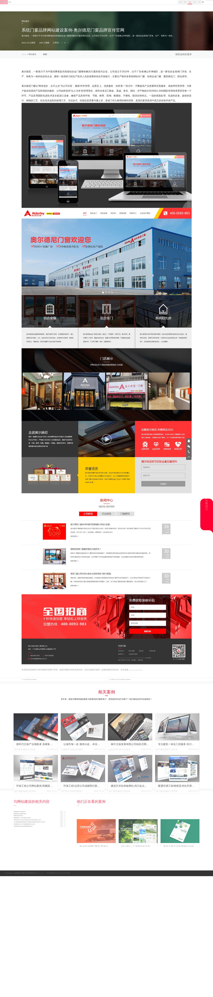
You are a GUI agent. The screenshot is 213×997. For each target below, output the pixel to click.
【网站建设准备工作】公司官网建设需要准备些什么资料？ (40, 862)
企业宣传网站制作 (107, 56)
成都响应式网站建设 (79, 56)
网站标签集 (195, 893)
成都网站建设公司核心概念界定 (30, 828)
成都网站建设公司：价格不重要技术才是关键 (37, 845)
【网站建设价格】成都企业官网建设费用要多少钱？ (40, 868)
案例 (150, 5)
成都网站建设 (133, 56)
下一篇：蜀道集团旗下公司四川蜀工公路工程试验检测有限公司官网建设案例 (141, 693)
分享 (163, 5)
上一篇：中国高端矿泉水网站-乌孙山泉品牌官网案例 (44, 693)
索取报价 (179, 56)
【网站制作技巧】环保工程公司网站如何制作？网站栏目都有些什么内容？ (40, 851)
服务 (137, 5)
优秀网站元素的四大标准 (26, 840)
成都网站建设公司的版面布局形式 (31, 834)
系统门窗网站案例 (62, 56)
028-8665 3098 (200, 5)
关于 (175, 5)
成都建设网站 (121, 56)
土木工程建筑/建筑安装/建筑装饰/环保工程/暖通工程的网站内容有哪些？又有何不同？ (40, 856)
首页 (125, 5)
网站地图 (205, 893)
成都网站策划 (93, 56)
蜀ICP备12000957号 (46, 893)
